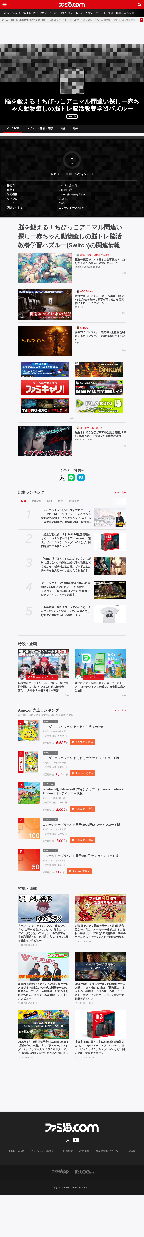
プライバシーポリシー (46, 1192)
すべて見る (120, 495)
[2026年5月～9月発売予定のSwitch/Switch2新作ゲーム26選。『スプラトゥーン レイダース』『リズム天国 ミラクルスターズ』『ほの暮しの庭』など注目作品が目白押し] (43, 1060)
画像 (63, 129)
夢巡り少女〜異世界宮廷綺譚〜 (96, 258)
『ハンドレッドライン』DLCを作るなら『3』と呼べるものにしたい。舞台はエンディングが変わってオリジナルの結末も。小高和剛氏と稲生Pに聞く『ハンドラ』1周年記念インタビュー (43, 965)
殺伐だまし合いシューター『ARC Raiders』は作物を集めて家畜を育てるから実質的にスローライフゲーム (100, 303)
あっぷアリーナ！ (93, 680)
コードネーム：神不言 (91, 431)
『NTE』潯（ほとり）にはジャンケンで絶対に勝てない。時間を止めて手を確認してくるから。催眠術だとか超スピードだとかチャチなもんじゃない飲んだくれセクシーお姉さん (66, 567)
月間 (60, 504)
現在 (23, 504)
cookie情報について (104, 1192)
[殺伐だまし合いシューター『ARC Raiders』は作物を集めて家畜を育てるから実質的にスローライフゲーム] (45, 307)
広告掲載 (123, 1192)
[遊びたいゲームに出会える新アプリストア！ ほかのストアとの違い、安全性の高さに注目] (100, 666)
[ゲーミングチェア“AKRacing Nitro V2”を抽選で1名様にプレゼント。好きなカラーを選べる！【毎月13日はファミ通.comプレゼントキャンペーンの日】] (110, 593)
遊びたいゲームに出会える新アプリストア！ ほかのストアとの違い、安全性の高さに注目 (100, 690)
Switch (30, 13)
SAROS (84, 330)
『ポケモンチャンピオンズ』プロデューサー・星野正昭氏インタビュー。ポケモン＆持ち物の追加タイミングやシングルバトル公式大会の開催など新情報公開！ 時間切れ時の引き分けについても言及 (66, 519)
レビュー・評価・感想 (40, 129)
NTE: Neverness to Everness (41, 680)
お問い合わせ (22, 1192)
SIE (77, 348)
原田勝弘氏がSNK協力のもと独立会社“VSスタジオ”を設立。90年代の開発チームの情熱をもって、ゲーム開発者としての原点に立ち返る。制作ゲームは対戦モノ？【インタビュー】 (43, 1026)
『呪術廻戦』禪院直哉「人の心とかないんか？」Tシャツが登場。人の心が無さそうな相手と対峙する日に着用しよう (66, 614)
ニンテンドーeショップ (73, 210)
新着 (7, 13)
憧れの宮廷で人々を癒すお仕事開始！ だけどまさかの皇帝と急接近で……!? (100, 265)
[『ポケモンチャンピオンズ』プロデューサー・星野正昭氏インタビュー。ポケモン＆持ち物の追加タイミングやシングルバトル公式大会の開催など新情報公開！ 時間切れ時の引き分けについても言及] (110, 520)
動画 (123, 13)
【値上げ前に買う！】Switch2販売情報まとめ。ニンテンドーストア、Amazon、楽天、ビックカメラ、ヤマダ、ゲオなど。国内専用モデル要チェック (66, 543)
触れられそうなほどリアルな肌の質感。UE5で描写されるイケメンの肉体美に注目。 (100, 440)
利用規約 (68, 1192)
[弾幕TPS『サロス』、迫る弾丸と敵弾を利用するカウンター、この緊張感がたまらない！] (45, 344)
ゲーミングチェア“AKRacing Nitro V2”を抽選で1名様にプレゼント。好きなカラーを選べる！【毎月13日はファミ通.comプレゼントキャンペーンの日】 (66, 591)
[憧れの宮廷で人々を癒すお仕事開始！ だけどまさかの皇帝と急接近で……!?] (45, 271)
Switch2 (18, 13)
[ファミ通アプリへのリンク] (60, 1213)
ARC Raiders (86, 294)
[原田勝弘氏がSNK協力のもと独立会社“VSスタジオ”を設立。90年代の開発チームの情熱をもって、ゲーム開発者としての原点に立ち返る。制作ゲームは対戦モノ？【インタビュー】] (43, 999)
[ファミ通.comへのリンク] (72, 4)
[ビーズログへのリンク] (84, 1213)
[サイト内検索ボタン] (139, 4)
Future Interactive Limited (87, 270)
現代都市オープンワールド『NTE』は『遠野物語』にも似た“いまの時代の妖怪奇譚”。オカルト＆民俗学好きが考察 (43, 692)
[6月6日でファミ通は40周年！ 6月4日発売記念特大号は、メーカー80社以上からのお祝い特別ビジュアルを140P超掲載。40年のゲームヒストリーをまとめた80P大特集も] (100, 938)
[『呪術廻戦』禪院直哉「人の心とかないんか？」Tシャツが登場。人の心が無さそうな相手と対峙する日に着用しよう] (110, 617)
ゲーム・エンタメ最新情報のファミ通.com (23, 20)
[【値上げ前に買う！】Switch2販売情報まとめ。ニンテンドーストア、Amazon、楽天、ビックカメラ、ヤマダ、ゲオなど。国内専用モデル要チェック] (110, 545)
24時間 (36, 504)
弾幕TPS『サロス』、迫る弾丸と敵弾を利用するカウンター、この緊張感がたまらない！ (100, 340)
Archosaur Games (84, 448)
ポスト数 (74, 504)
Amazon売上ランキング (38, 719)
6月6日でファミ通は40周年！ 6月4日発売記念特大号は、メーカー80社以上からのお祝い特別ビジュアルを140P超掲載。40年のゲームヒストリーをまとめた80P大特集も (100, 965)
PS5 (40, 13)
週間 (49, 504)
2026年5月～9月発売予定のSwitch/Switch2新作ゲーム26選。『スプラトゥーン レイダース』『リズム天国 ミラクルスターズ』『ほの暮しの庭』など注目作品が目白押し (43, 1086)
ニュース (111, 13)
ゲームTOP (12, 129)
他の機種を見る (75, 197)
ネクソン (79, 311)
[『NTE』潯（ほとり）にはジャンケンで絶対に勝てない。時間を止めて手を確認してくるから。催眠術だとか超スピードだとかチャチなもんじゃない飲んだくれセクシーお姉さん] (110, 569)
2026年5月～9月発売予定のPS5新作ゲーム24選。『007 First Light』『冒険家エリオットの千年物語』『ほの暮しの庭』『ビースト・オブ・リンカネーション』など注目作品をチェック (100, 1026)
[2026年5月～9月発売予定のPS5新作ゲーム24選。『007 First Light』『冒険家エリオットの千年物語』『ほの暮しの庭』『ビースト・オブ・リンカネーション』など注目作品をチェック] (100, 999)
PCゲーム (52, 13)
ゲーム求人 (95, 13)
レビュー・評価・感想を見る (70, 177)
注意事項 (83, 1192)
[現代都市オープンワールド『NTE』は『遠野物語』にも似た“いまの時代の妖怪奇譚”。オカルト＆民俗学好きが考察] (43, 666)
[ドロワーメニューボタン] (4, 4)
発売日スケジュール (74, 13)
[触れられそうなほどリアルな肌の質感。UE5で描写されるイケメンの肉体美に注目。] (45, 444)
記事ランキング (31, 495)
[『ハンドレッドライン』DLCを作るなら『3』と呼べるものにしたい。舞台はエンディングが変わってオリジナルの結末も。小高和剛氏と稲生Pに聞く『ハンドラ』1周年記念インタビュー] (43, 938)
